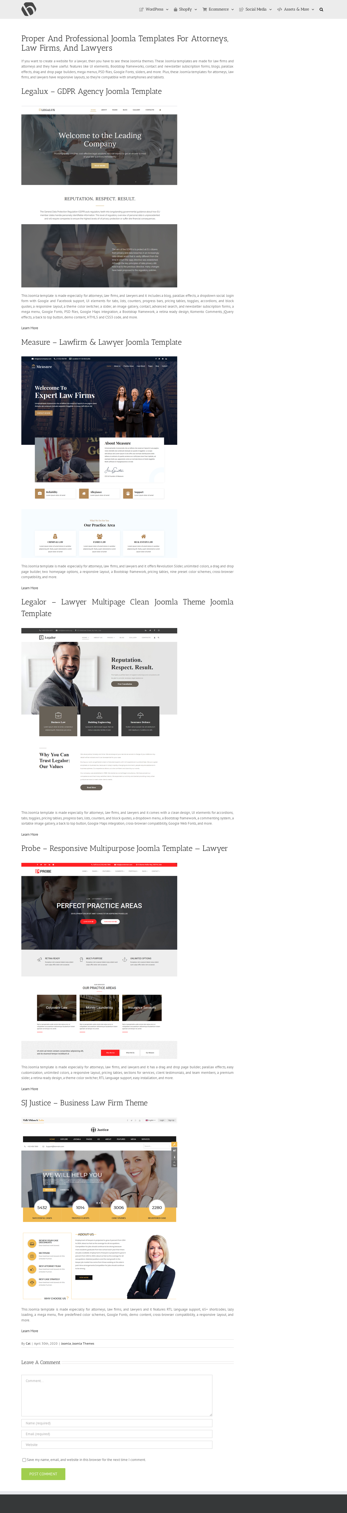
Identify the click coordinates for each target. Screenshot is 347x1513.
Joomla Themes (83, 1343)
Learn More (29, 328)
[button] (321, 9)
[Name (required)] (116, 1423)
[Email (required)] (116, 1434)
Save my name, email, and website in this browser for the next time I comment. (86, 1459)
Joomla (66, 1343)
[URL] (116, 1445)
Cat (28, 1343)
